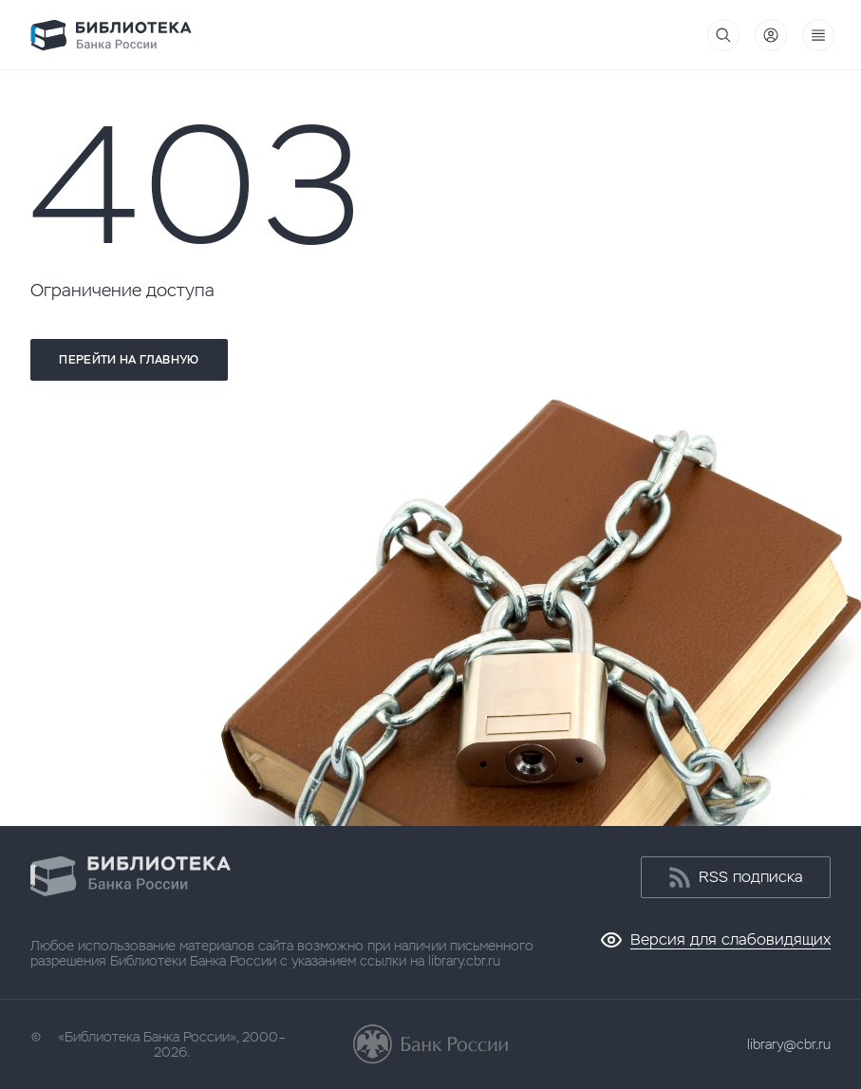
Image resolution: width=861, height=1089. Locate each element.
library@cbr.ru (789, 1044)
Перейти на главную (128, 359)
